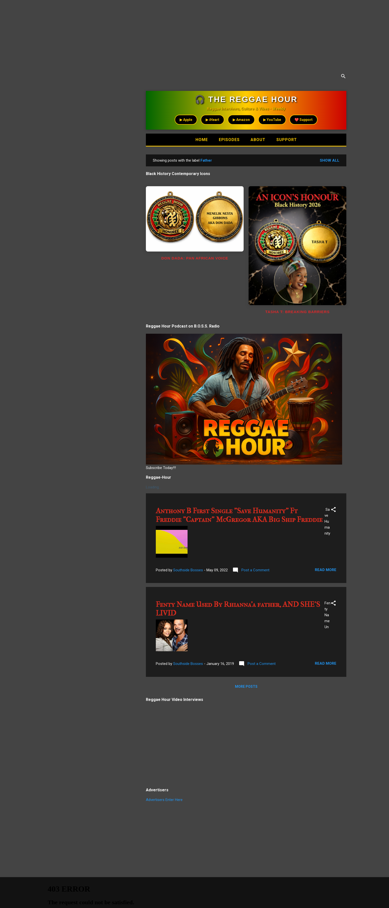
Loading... (153, 487)
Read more (325, 570)
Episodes (229, 139)
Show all (329, 160)
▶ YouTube (272, 120)
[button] (333, 510)
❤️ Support (303, 120)
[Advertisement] (149, 35)
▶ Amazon (241, 120)
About (258, 139)
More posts (246, 687)
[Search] (343, 77)
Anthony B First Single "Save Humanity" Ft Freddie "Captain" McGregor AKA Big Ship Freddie (239, 515)
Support (286, 139)
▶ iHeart (212, 120)
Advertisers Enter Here (164, 800)
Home (201, 139)
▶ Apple (186, 120)
